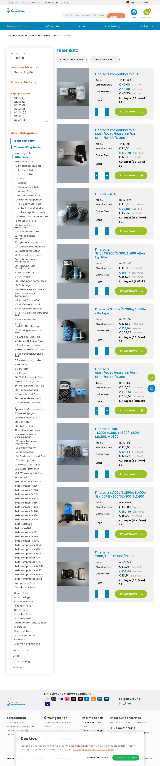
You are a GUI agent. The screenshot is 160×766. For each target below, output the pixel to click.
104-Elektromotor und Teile (30, 456)
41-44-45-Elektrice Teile (29, 341)
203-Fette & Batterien (27, 464)
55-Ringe (20, 373)
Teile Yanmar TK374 (26, 507)
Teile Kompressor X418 (28, 553)
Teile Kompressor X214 (28, 549)
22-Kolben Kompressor (28, 255)
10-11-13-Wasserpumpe (28, 199)
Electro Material (23, 631)
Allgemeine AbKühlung (27, 643)
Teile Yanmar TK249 (26, 494)
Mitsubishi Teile (22, 618)
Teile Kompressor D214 (28, 545)
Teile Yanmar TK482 (26, 532)
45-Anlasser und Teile (27, 345)
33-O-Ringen (22, 276)
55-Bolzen (21, 364)
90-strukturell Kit (24, 426)
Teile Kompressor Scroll (28, 578)
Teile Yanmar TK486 (26, 536)
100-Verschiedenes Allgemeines (26, 442)
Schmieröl (19, 639)
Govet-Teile (21, 610)
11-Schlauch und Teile (27, 187)
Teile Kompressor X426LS (29, 566)
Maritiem (145, 26)
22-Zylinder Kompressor (28, 242)
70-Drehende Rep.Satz (28, 398)
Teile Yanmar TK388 (26, 515)
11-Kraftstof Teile (24, 170)
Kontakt (65, 2)
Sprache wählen (137, 2)
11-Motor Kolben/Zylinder (29, 208)
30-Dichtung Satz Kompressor (25, 260)
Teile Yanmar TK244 (26, 490)
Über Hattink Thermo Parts (93, 724)
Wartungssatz (23, 153)
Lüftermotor (52, 26)
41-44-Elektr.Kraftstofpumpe (27, 325)
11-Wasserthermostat (27, 195)
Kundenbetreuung (30, 2)
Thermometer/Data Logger (30, 622)
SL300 (19, 119)
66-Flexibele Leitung (26, 390)
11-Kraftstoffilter (24, 174)
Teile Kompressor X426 (28, 561)
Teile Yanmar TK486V (27, 540)
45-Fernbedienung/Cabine (30, 349)
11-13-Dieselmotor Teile (28, 203)
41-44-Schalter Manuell (28, 308)
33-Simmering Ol (24, 272)
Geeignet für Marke (24, 67)
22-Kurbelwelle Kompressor (30, 246)
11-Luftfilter (21, 182)
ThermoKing (23, 72)
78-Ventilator (22, 421)
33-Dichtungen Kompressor (31, 281)
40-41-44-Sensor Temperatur (25, 295)
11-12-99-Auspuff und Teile (30, 212)
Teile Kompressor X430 (28, 570)
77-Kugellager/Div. (25, 413)
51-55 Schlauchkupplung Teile (29, 355)
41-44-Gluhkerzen (25, 319)
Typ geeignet (20, 93)
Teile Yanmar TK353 (26, 498)
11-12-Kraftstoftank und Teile (31, 216)
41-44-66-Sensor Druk (27, 304)
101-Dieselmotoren (25, 447)
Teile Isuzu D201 (23, 528)
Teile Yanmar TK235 (26, 485)
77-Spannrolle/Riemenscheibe (30, 408)
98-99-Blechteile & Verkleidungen (26, 436)
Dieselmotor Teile (25, 587)
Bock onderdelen (24, 601)
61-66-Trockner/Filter (27, 381)
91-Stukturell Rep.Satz (27, 430)
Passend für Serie (23, 82)
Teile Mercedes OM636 (28, 481)
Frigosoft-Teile (22, 605)
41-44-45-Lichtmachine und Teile (31, 314)
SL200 (19, 109)
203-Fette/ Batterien (27, 468)
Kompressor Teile (25, 583)
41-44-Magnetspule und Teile (29, 331)
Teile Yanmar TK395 (26, 519)
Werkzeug (20, 626)
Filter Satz (21, 157)
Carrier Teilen (21, 593)
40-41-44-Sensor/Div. (27, 300)
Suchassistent (50, 2)
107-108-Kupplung (25, 460)
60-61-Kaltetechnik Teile (29, 377)
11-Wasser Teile (23, 191)
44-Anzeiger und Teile (27, 336)
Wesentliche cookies (98, 757)
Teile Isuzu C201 (24, 523)
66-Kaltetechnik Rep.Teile (30, 385)
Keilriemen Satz (24, 161)
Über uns (13, 2)
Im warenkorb (131, 111)
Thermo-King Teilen (47, 35)
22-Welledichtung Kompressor (25, 237)
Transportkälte (16, 26)
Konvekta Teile (22, 614)
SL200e (20, 112)
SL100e (20, 101)
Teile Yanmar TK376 (26, 511)
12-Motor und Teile (25, 220)
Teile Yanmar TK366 (26, 502)
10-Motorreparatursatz (28, 165)
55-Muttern (21, 368)
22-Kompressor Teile (27, 231)
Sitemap (11, 758)
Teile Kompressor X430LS (29, 574)
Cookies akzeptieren (126, 757)
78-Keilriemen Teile (26, 417)
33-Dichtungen (23, 285)
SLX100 (19, 105)
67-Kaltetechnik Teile (27, 394)
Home (11, 35)
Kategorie (17, 53)
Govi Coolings (22, 597)
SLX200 (20, 116)
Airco (82, 26)
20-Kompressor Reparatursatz (24, 226)
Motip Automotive (24, 635)
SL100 (19, 98)
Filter (19, 58)
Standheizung (112, 26)
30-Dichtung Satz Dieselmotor (25, 267)
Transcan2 (21, 477)
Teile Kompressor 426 (27, 557)
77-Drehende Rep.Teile (28, 402)
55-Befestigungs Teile (28, 360)
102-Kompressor (24, 452)
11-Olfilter (20, 178)
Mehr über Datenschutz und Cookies (93, 749)
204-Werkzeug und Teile (29, 473)
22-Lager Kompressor (27, 250)
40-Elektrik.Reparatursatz (29, 289)
